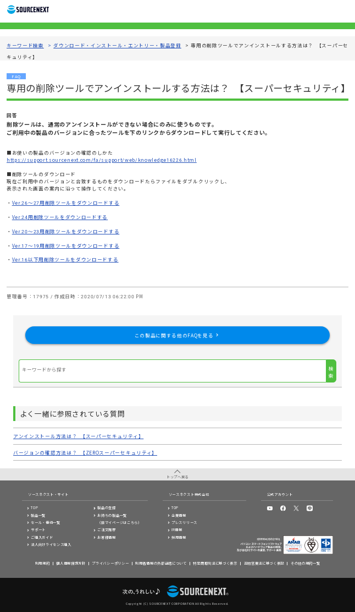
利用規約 (42, 563)
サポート (38, 529)
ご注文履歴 (106, 529)
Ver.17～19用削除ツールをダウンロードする (66, 245)
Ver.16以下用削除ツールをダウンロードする (65, 259)
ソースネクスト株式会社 (189, 494)
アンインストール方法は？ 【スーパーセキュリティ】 (78, 436)
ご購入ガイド (42, 537)
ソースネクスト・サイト (48, 494)
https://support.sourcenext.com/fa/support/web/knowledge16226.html (102, 159)
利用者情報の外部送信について (161, 563)
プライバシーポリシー (110, 563)
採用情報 (178, 537)
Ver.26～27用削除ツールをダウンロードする (66, 202)
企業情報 (178, 515)
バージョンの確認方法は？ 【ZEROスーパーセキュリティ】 (85, 452)
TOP (34, 507)
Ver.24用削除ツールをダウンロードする (60, 217)
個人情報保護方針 (71, 563)
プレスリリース (184, 522)
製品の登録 (106, 507)
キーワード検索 (25, 45)
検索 (331, 372)
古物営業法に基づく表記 (264, 563)
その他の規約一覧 (305, 563)
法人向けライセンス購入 (51, 544)
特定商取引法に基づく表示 (215, 563)
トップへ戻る (177, 476)
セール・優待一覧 (45, 522)
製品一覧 (38, 515)
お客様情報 (106, 537)
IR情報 (176, 529)
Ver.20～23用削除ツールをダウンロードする (66, 231)
